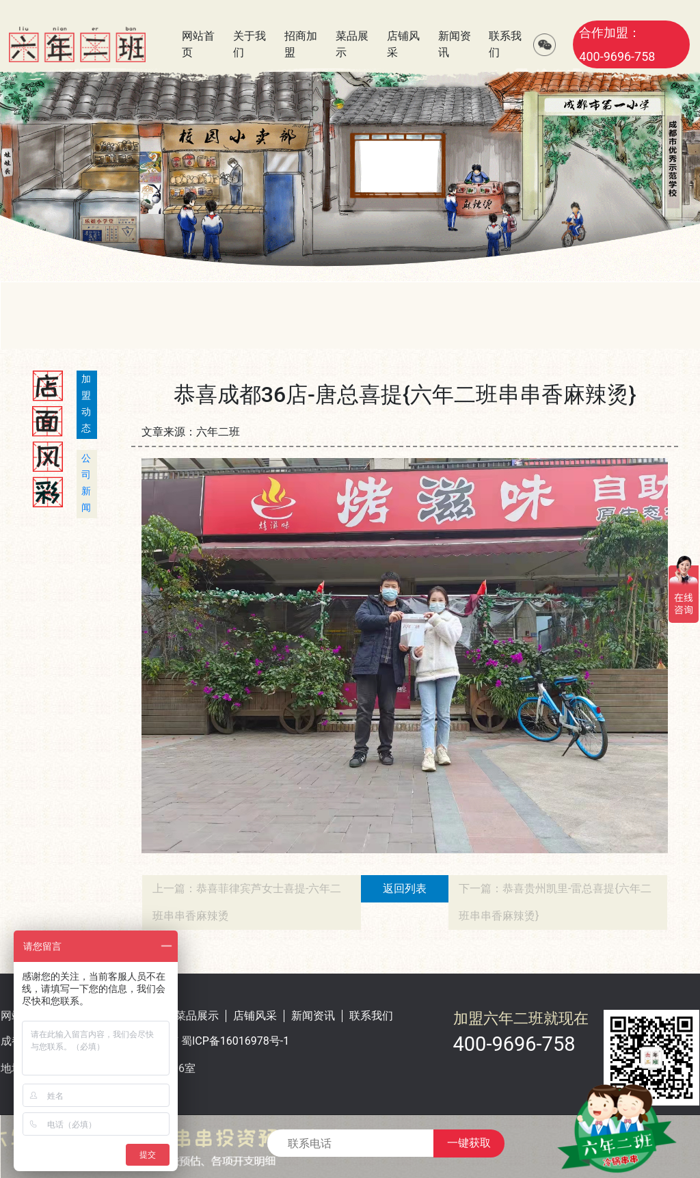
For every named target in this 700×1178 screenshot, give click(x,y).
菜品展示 (197, 1015)
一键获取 (469, 1142)
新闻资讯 (313, 1015)
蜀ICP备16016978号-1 (235, 1040)
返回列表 (405, 888)
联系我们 (371, 1015)
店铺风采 (255, 1015)
